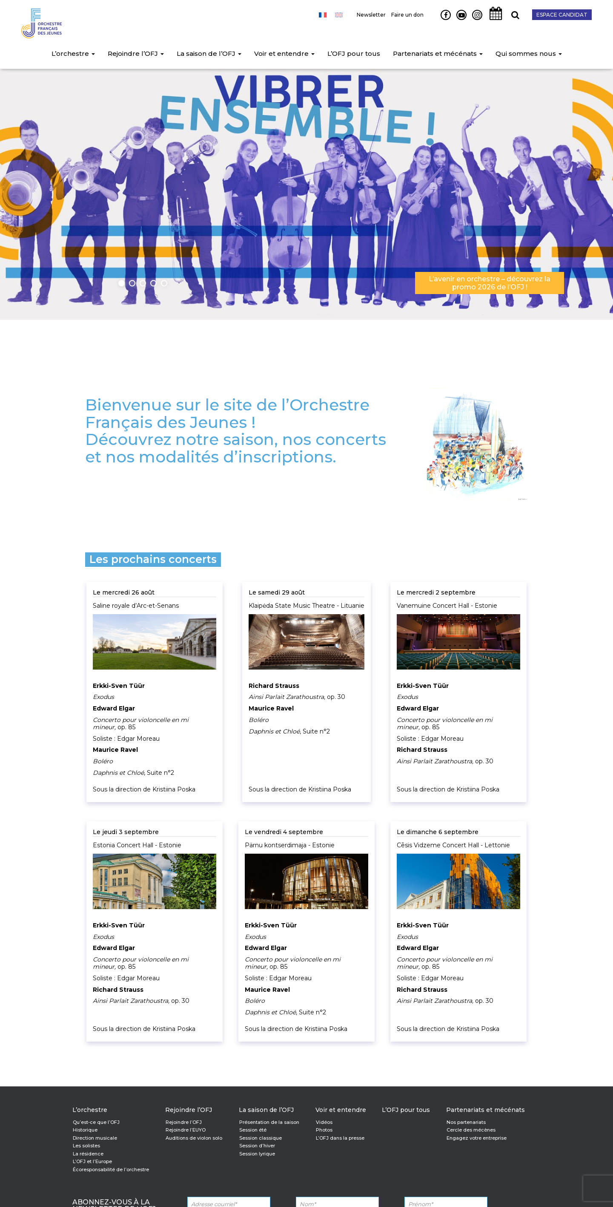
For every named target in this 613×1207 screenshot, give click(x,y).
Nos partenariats (466, 1122)
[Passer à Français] (323, 15)
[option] (306, 192)
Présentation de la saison (269, 1122)
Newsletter (371, 15)
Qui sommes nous (529, 53)
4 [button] (153, 283)
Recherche (512, 19)
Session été (252, 1130)
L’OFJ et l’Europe (92, 1161)
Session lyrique (257, 1154)
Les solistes (86, 1146)
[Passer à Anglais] (339, 15)
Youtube (458, 19)
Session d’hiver (257, 1146)
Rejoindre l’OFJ (136, 53)
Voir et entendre (284, 53)
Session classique (260, 1138)
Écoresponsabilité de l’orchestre (111, 1169)
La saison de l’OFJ (209, 53)
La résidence (88, 1154)
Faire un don (407, 15)
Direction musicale (95, 1138)
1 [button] (121, 283)
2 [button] (132, 283)
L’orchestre (73, 53)
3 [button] (143, 283)
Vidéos (324, 1122)
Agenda (493, 19)
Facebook (442, 19)
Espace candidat (561, 15)
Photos (324, 1130)
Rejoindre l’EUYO (186, 1130)
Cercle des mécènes (471, 1130)
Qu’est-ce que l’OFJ (96, 1122)
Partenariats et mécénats (438, 53)
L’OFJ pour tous (353, 53)
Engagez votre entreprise (477, 1138)
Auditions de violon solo (194, 1138)
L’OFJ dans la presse (340, 1138)
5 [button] (164, 283)
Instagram (475, 19)
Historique (85, 1130)
